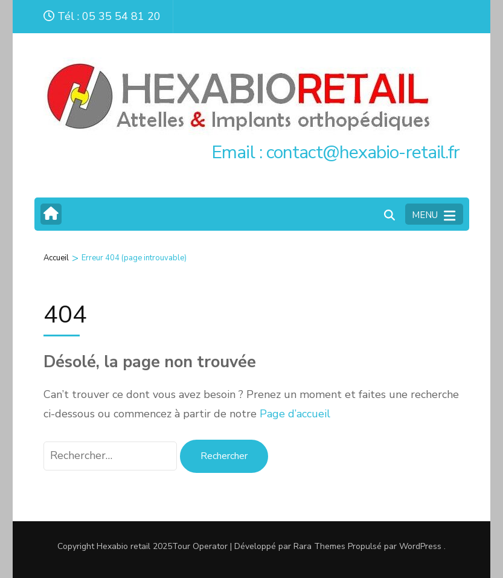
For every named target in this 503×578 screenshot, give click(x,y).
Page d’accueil (295, 413)
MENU (433, 215)
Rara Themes (319, 546)
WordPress (420, 546)
